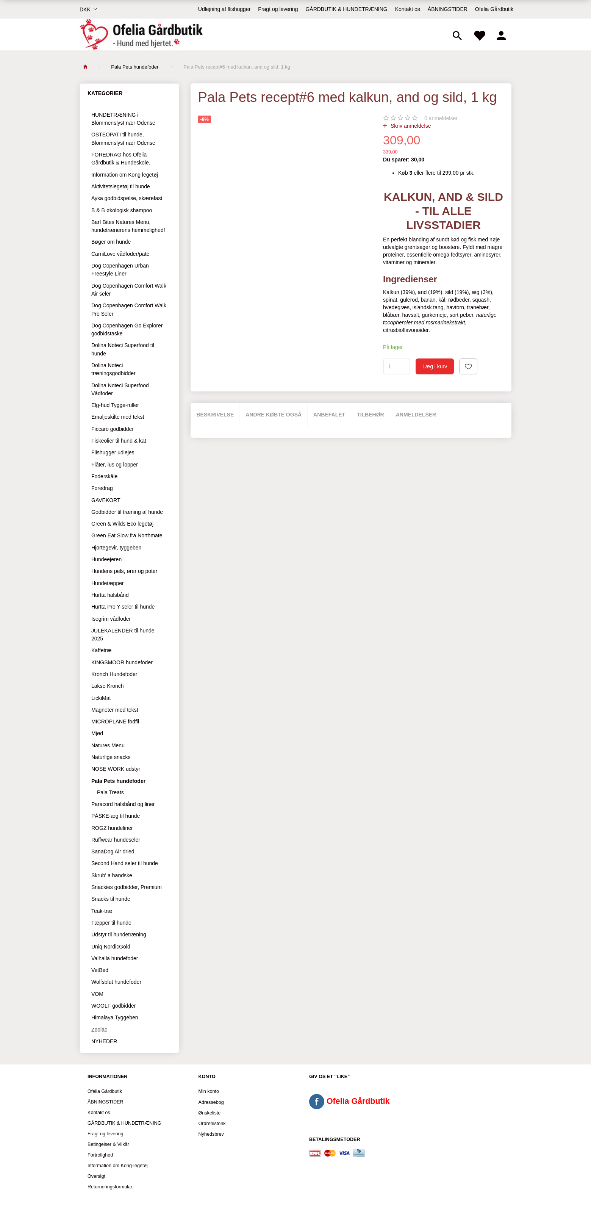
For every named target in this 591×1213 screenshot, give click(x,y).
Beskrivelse (215, 415)
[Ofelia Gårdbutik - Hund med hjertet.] (141, 34)
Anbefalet (329, 415)
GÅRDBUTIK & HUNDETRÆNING (346, 9)
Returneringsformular (110, 1187)
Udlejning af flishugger (224, 9)
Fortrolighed (100, 1155)
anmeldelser (441, 118)
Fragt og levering (278, 9)
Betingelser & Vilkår (108, 1144)
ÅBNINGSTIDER (447, 9)
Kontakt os (407, 9)
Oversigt (96, 1176)
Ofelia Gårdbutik (494, 9)
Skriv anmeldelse (410, 126)
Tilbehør (370, 415)
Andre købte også (273, 415)
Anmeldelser (416, 415)
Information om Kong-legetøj (118, 1165)
